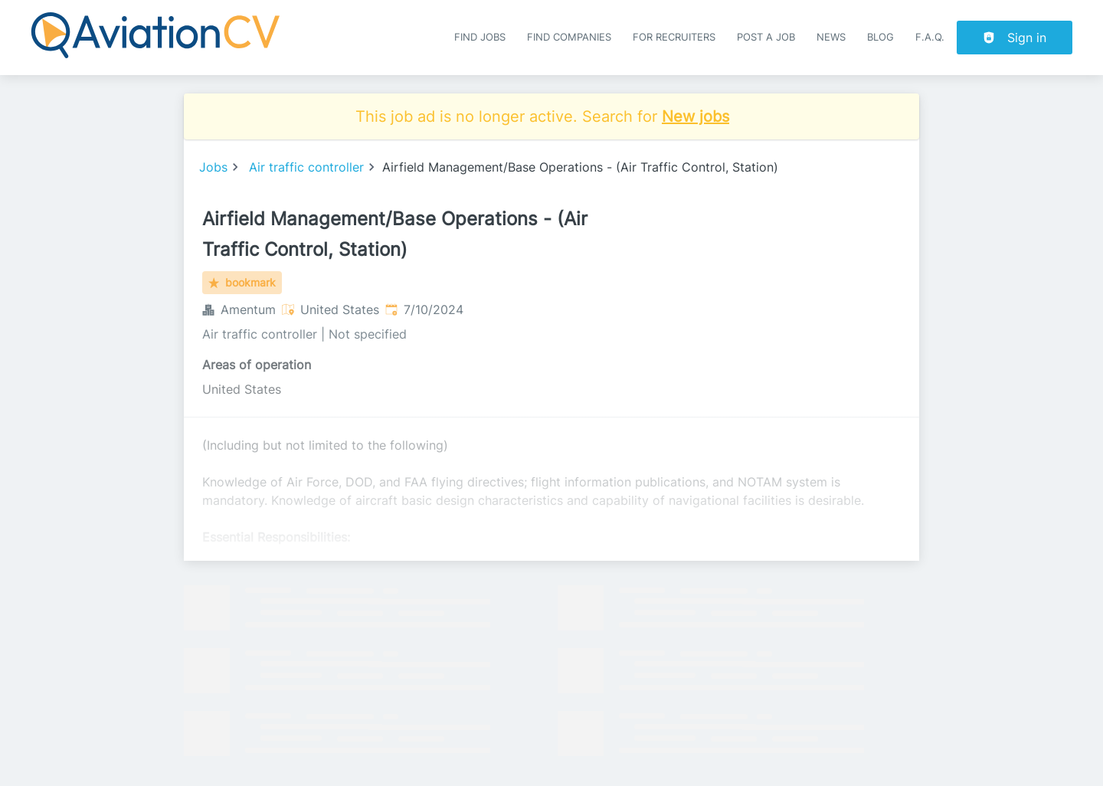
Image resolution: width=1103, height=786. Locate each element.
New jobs (695, 116)
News (831, 37)
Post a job (766, 37)
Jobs (213, 167)
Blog (880, 37)
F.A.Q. (929, 37)
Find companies (569, 37)
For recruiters (674, 37)
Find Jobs (480, 37)
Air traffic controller (306, 167)
